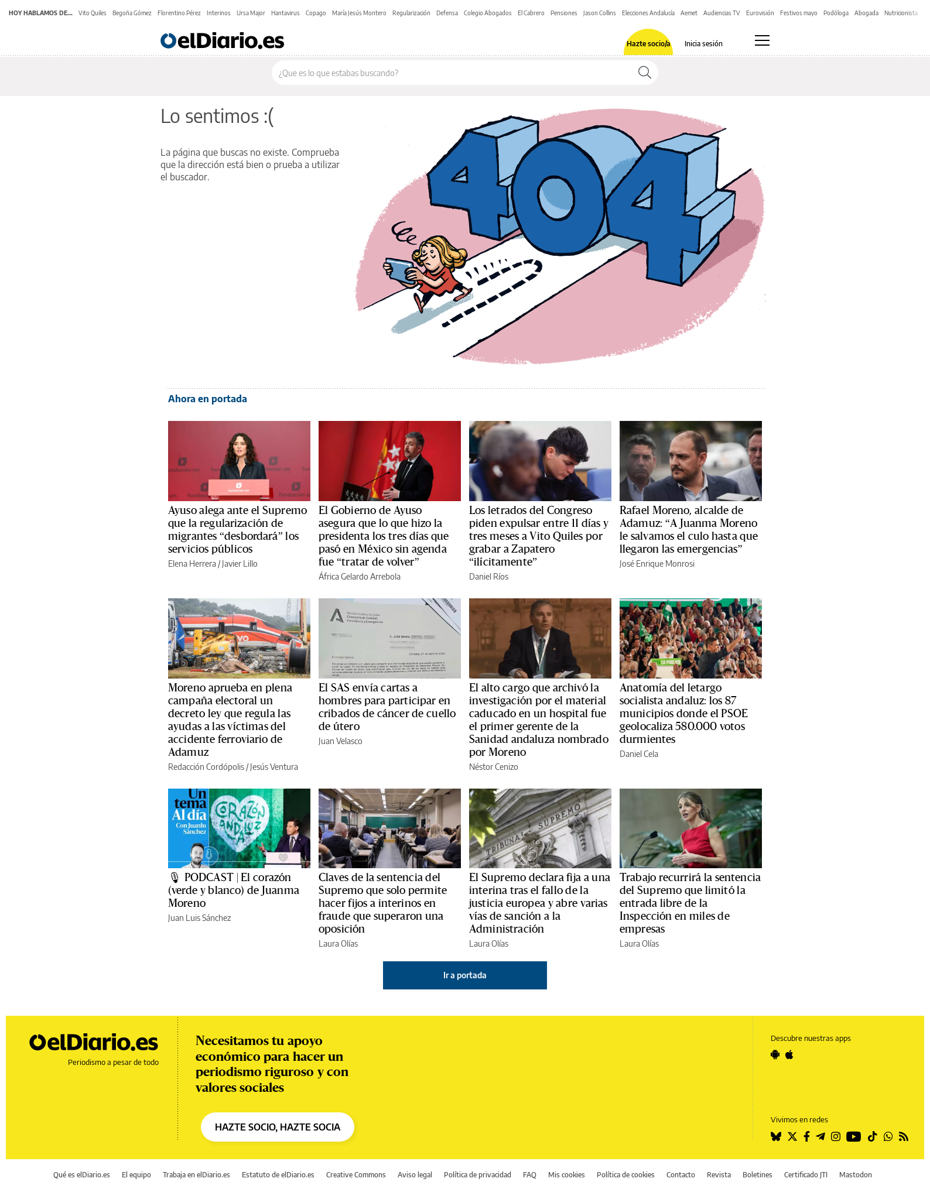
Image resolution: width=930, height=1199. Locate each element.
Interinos (219, 12)
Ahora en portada (207, 399)
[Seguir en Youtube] (853, 1136)
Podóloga (836, 12)
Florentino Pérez (179, 12)
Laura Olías (338, 943)
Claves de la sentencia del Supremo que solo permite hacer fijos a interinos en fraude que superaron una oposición (383, 903)
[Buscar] (644, 72)
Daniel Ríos (488, 576)
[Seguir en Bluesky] (776, 1136)
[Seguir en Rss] (903, 1136)
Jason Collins (599, 12)
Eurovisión (760, 12)
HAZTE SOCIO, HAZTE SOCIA (277, 1127)
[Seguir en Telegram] (820, 1136)
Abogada (866, 12)
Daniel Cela (639, 754)
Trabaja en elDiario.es (196, 1174)
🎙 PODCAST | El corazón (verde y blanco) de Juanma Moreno (233, 890)
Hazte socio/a (649, 43)
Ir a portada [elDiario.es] (465, 975)
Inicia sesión (704, 43)
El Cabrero (531, 12)
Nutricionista (901, 12)
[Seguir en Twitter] (792, 1136)
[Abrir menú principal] (762, 40)
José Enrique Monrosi (657, 563)
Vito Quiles (92, 12)
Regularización (411, 12)
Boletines (757, 1174)
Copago (316, 12)
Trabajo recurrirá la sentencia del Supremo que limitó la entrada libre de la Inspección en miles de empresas (690, 903)
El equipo (136, 1174)
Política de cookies (626, 1174)
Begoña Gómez (132, 12)
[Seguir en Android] (775, 1054)
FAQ (529, 1174)
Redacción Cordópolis (206, 767)
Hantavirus (285, 12)
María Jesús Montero (359, 12)
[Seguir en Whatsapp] (888, 1136)
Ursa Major (251, 12)
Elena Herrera (192, 563)
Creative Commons (356, 1174)
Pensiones (564, 12)
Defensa (447, 12)
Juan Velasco (341, 741)
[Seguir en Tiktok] (872, 1136)
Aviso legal (415, 1174)
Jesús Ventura (274, 767)
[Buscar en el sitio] (452, 72)
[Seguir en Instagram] (835, 1136)
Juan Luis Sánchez (199, 918)
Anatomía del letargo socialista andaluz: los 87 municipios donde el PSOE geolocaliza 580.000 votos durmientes (684, 713)
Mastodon (855, 1174)
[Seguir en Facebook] (807, 1136)
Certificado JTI (806, 1174)
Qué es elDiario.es (81, 1174)
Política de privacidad (477, 1174)
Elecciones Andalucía (648, 12)
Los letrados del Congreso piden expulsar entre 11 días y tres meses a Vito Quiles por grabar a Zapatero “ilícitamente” (538, 536)
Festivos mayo (799, 12)
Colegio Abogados (488, 12)
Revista (719, 1174)
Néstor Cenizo (493, 767)
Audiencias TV (721, 12)
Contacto (680, 1174)
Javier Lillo (240, 563)
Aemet (689, 12)
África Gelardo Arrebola (360, 576)
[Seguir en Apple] (789, 1054)
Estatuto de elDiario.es (278, 1174)
